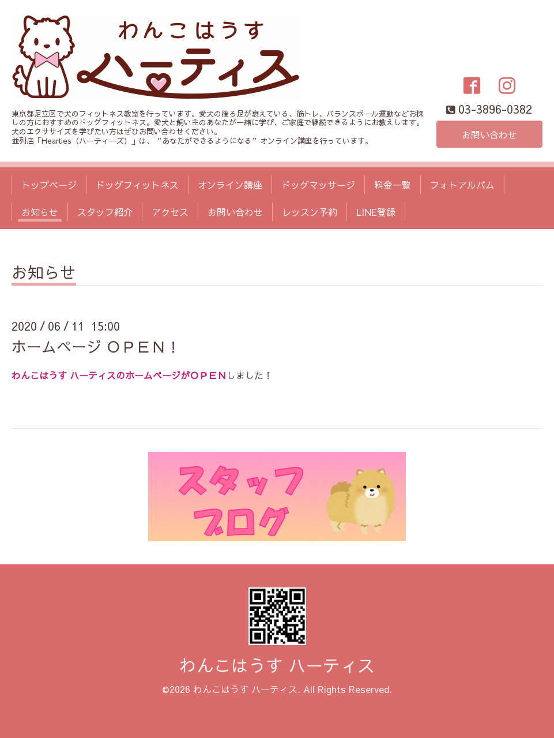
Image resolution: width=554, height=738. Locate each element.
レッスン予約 (309, 211)
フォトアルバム (462, 184)
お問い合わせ (489, 134)
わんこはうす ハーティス (277, 665)
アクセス (170, 211)
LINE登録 (375, 211)
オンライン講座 (230, 184)
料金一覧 (392, 184)
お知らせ (39, 211)
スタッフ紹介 (105, 211)
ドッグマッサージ (318, 184)
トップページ (49, 184)
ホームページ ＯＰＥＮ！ (96, 346)
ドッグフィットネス (137, 184)
